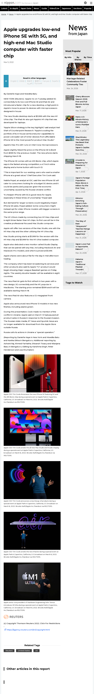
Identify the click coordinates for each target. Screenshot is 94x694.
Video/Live (54, 8)
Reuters (9, 651)
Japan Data (26, 8)
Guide (44, 8)
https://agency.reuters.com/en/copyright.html (27, 630)
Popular (87, 8)
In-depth (14, 8)
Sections (77, 8)
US (36, 651)
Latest (4, 8)
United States (24, 651)
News (36, 8)
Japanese (66, 8)
